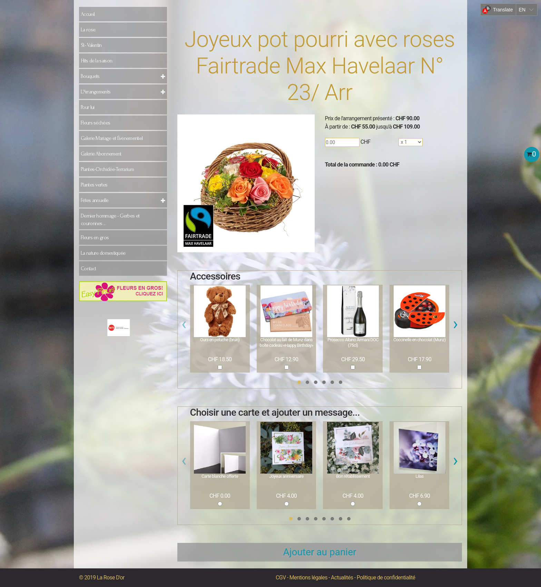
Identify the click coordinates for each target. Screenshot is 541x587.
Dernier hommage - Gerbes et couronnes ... (110, 219)
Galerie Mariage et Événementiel (111, 138)
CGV (281, 577)
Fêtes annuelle (94, 200)
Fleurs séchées (95, 123)
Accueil (88, 14)
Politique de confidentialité (386, 577)
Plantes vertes (94, 185)
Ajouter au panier (319, 552)
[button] (299, 382)
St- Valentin (91, 45)
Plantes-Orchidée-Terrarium (107, 169)
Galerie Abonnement (101, 154)
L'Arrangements (95, 92)
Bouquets (90, 76)
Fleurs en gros (95, 237)
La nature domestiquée (103, 253)
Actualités (342, 577)
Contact (88, 268)
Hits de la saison (96, 61)
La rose (88, 30)
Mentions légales (308, 577)
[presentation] (184, 325)
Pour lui (87, 107)
